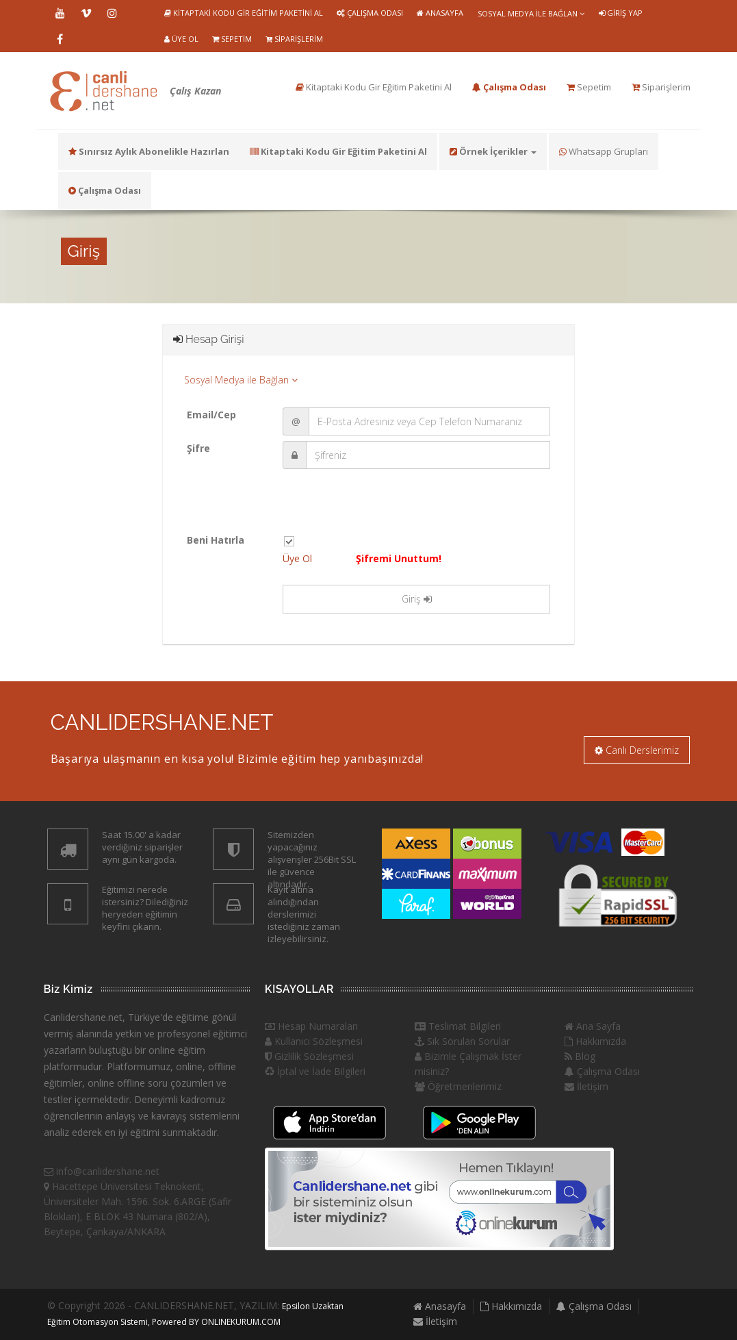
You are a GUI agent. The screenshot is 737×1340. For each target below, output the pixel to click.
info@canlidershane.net (101, 1171)
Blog (580, 1056)
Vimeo (86, 13)
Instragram (112, 13)
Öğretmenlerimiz (458, 1086)
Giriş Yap (621, 13)
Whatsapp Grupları (603, 151)
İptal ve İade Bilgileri (315, 1071)
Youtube (60, 13)
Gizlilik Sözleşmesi (309, 1056)
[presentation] (387, 506)
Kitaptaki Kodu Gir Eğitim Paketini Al (243, 13)
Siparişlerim (294, 39)
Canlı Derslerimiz (637, 750)
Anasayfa (440, 13)
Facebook (60, 39)
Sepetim (232, 39)
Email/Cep (211, 414)
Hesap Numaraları (311, 1026)
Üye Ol (181, 39)
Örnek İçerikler (493, 151)
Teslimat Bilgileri (458, 1026)
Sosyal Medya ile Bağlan (531, 13)
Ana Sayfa (593, 1026)
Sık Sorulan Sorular (462, 1041)
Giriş (417, 598)
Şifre (198, 448)
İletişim (586, 1086)
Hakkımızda (595, 1041)
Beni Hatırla (215, 539)
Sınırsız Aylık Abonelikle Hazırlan (148, 151)
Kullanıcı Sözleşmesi (314, 1041)
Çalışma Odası (370, 13)
